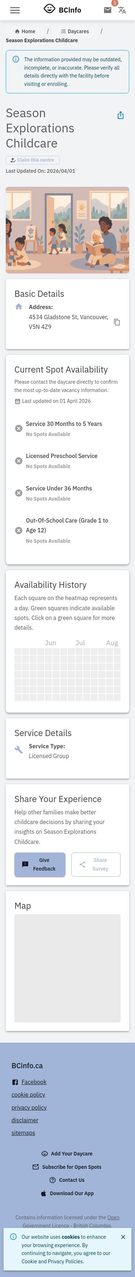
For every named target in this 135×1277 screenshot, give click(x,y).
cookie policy (28, 1094)
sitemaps (23, 1132)
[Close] (123, 1237)
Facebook (29, 1082)
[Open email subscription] (107, 10)
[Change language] (122, 10)
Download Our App (67, 1193)
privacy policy (29, 1107)
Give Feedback (38, 864)
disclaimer (25, 1120)
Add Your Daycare (67, 1153)
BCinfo (70, 10)
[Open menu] (15, 10)
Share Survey (93, 864)
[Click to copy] (75, 322)
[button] (33, 160)
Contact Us (67, 1180)
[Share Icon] (120, 115)
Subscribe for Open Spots (67, 1167)
